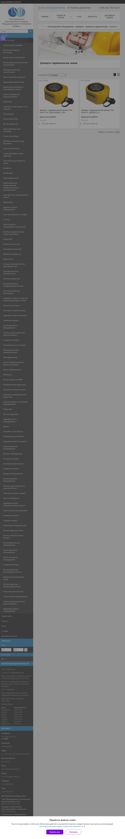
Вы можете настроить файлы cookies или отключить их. (62, 826)
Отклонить (73, 832)
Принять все (55, 832)
